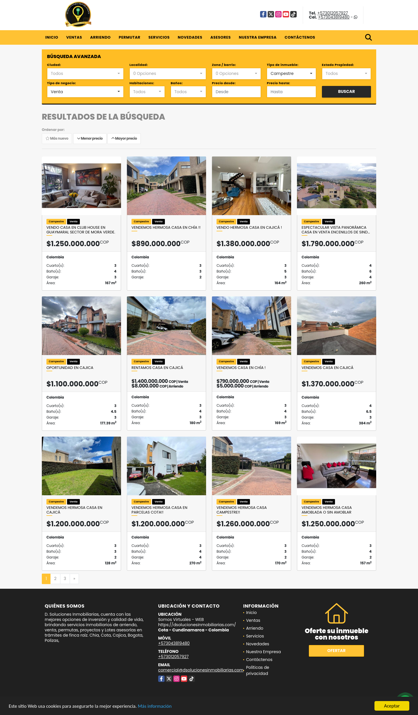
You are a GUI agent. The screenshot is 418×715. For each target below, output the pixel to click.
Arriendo (100, 37)
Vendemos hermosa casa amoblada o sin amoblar (327, 509)
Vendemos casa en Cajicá (328, 367)
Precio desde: (224, 83)
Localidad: (138, 64)
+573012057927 (332, 13)
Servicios (159, 37)
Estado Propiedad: (338, 64)
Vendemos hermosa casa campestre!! (242, 509)
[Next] (74, 579)
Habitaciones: (141, 83)
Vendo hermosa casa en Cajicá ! (249, 227)
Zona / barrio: (224, 64)
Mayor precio (124, 138)
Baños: (177, 83)
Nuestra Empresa (258, 37)
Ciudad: (54, 64)
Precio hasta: (278, 83)
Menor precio (90, 138)
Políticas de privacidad (257, 670)
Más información (155, 706)
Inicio (51, 37)
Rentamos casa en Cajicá (157, 367)
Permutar (129, 37)
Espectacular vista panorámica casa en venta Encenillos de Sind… (336, 229)
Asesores (220, 37)
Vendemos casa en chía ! (241, 367)
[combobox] (85, 74)
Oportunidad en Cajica (69, 367)
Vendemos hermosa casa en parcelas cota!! (159, 509)
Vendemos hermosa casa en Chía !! (166, 227)
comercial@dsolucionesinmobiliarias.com (201, 670)
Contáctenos (300, 37)
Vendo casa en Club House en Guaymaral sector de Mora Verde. (80, 229)
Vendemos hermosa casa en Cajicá (74, 509)
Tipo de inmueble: (282, 64)
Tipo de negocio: (61, 83)
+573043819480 (333, 17)
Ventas (74, 37)
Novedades (190, 37)
